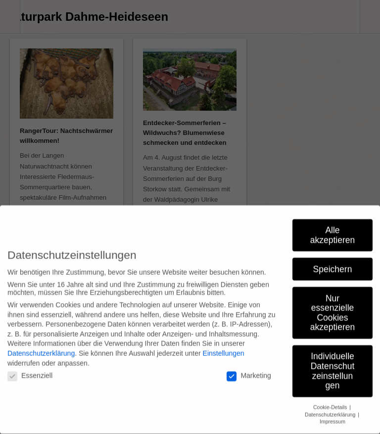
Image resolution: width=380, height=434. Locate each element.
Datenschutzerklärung (41, 347)
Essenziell (29, 369)
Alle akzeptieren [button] (332, 229)
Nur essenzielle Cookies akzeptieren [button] (332, 306)
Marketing (249, 369)
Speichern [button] (332, 262)
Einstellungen (223, 347)
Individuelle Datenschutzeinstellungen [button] (333, 364)
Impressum (332, 415)
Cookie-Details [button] (330, 401)
